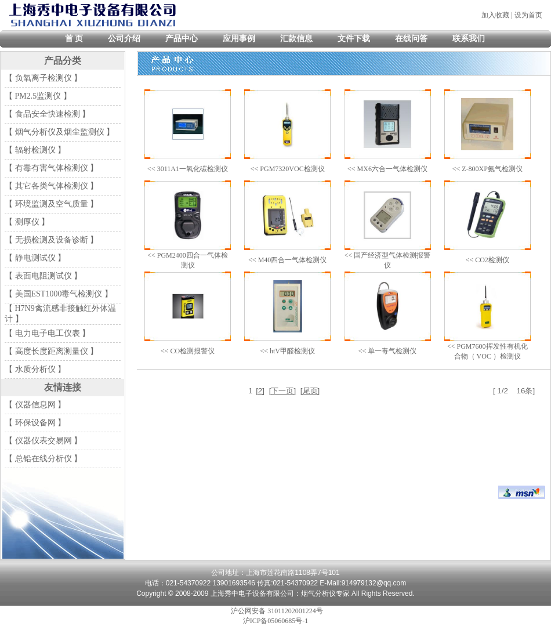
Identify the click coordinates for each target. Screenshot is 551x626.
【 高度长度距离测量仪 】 (51, 351)
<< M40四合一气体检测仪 (287, 260)
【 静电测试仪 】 (35, 258)
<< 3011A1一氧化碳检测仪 (187, 169)
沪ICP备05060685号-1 (276, 621)
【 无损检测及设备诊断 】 (51, 240)
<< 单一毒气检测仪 (387, 351)
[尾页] (310, 390)
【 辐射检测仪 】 (35, 150)
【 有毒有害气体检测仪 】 (51, 168)
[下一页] (282, 390)
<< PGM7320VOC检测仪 (288, 169)
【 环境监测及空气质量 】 (51, 204)
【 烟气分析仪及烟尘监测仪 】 (59, 132)
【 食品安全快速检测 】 (47, 114)
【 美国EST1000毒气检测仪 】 (59, 294)
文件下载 (354, 38)
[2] (260, 390)
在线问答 (411, 38)
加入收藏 (495, 15)
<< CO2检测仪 (487, 260)
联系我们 (468, 38)
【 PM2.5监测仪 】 (38, 96)
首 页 (74, 38)
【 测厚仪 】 (27, 222)
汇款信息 (296, 38)
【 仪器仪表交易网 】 (43, 440)
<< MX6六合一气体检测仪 (387, 169)
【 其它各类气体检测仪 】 (51, 186)
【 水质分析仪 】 (35, 369)
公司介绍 (124, 38)
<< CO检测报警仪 (188, 351)
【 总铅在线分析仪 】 (43, 458)
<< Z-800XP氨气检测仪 (487, 169)
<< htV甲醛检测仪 (287, 351)
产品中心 (181, 38)
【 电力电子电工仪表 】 (47, 333)
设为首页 (528, 15)
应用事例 (239, 38)
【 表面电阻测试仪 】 (43, 276)
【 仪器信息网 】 (35, 404)
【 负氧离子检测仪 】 (43, 78)
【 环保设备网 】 (35, 422)
